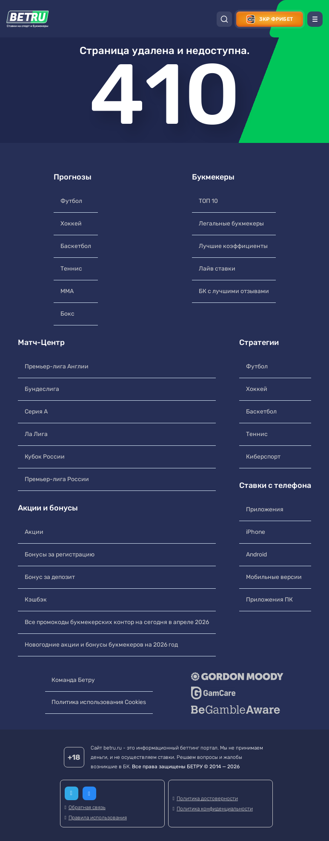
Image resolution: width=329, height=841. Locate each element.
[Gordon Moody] (238, 676)
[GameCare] (238, 693)
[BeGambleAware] (238, 709)
